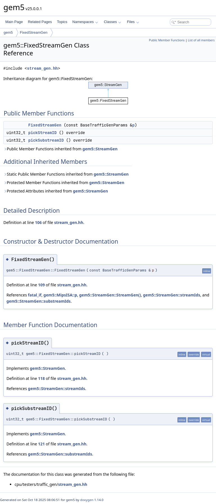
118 (41, 378)
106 (38, 222)
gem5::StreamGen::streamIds (171, 295)
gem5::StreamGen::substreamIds (38, 301)
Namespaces (85, 22)
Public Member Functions (166, 40)
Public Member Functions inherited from (60, 148)
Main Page (14, 22)
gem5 (8, 32)
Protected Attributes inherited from (55, 191)
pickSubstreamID (46, 140)
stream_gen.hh (42, 68)
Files (133, 22)
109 (41, 284)
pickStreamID (42, 132)
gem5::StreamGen (100, 148)
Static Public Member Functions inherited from (66, 174)
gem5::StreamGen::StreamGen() (110, 295)
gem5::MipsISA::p (60, 295)
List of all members (201, 40)
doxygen (86, 500)
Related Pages (40, 22)
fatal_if (34, 295)
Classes (112, 22)
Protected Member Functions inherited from (63, 182)
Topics (62, 22)
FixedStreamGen (34, 32)
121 (41, 444)
